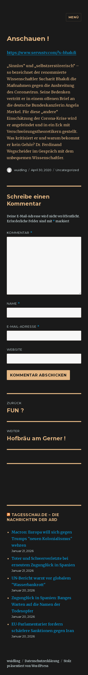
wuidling (20, 170)
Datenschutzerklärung (42, 661)
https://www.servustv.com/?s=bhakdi (41, 52)
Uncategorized (67, 170)
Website (14, 349)
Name (13, 304)
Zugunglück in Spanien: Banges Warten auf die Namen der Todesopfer (41, 604)
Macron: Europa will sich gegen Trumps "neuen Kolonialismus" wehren (41, 539)
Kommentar (19, 233)
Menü (74, 17)
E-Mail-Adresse (23, 327)
